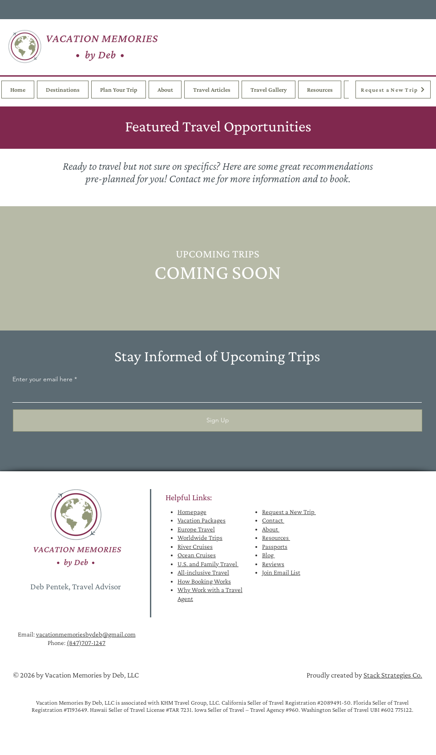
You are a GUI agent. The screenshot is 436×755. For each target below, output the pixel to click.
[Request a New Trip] (393, 89)
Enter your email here (42, 379)
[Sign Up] (217, 420)
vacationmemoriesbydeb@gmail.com (86, 634)
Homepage (192, 511)
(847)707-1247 (86, 642)
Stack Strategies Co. (392, 675)
